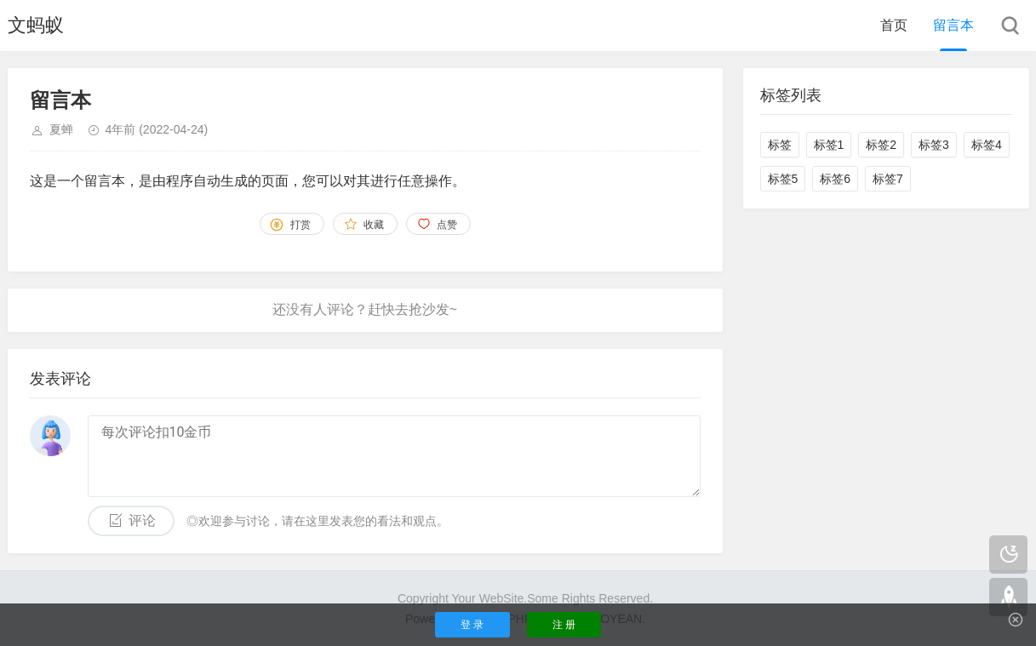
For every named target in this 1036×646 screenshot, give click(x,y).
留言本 (953, 25)
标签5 (783, 179)
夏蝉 (61, 129)
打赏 (300, 225)
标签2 (881, 144)
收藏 (373, 225)
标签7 (888, 179)
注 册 (563, 625)
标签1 (829, 144)
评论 (142, 520)
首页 (893, 25)
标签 (780, 144)
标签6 (835, 179)
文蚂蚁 (36, 25)
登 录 (472, 625)
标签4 (986, 144)
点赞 (447, 225)
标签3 (934, 144)
